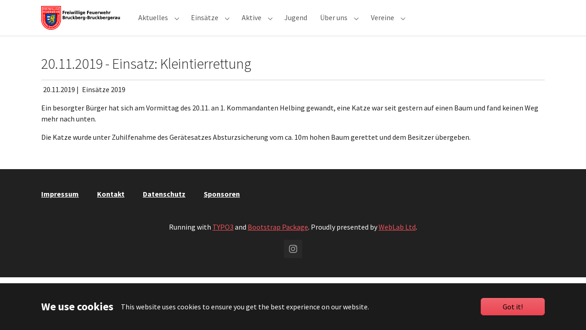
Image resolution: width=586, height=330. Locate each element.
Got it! (513, 306)
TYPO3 (222, 241)
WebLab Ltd (397, 241)
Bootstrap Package (278, 241)
